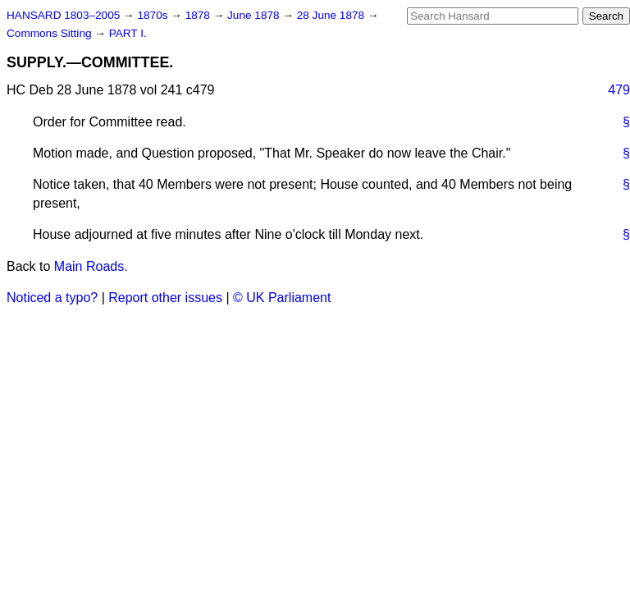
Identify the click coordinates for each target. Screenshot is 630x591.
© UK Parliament (282, 298)
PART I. (128, 33)
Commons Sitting (50, 33)
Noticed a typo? (52, 298)
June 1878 (254, 15)
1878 (199, 15)
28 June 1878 (332, 15)
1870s (154, 15)
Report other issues (165, 298)
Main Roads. (91, 266)
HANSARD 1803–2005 (63, 15)
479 (619, 90)
